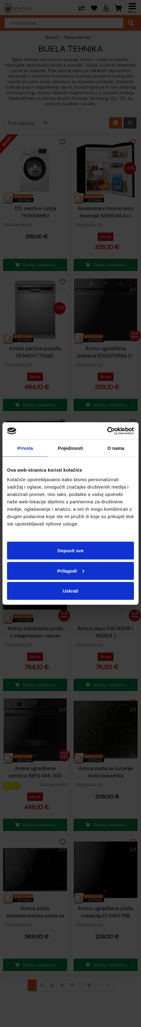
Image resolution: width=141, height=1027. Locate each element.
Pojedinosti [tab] (70, 447)
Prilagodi (70, 570)
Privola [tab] (25, 447)
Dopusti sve (70, 550)
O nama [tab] (115, 447)
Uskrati (70, 590)
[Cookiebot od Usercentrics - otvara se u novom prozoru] (107, 431)
